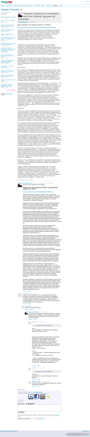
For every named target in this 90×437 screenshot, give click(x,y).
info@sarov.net (86, 435)
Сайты (42, 5)
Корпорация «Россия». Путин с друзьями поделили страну (8, 26)
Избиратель (28, 306)
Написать (21, 390)
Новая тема (41, 418)
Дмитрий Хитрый (36, 381)
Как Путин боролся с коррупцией (8, 17)
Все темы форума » (11, 90)
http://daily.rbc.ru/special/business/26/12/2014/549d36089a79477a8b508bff (37, 27)
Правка (29, 290)
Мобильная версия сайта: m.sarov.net (9, 431)
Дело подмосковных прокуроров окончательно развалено (8, 44)
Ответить (25, 290)
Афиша (3, 5)
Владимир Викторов (28, 183)
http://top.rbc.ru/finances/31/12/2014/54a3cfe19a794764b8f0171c (38, 191)
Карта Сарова (28, 5)
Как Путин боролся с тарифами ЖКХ (8, 21)
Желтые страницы (19, 5)
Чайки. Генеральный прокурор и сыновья (8, 80)
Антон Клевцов (8, 93)
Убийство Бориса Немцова (7, 35)
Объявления (9, 5)
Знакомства (49, 5)
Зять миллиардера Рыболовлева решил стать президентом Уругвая (8, 39)
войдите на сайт (38, 392)
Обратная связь (85, 431)
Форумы (55, 5)
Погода (60, 5)
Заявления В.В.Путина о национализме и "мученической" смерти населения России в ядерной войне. (8, 50)
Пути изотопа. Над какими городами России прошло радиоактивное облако (7, 86)
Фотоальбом (36, 5)
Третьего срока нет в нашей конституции (7, 67)
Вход (88, 1)
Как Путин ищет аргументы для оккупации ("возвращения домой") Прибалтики (8, 62)
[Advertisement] (73, 30)
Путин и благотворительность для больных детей (7, 30)
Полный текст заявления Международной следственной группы (8, 56)
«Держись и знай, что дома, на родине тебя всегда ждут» (8, 71)
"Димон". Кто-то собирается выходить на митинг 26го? (7, 76)
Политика (14, 9)
